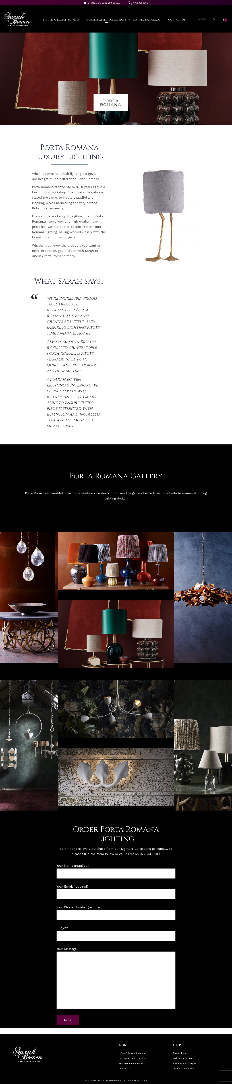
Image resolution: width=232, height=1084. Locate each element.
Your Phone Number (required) (116, 912)
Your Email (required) (116, 892)
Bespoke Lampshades (147, 19)
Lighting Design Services (61, 19)
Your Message (116, 978)
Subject (116, 933)
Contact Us (176, 19)
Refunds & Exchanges (184, 1063)
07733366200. (150, 854)
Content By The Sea (137, 1080)
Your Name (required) (116, 871)
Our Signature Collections (106, 19)
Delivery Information (184, 1058)
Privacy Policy (180, 1053)
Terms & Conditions (183, 1068)
